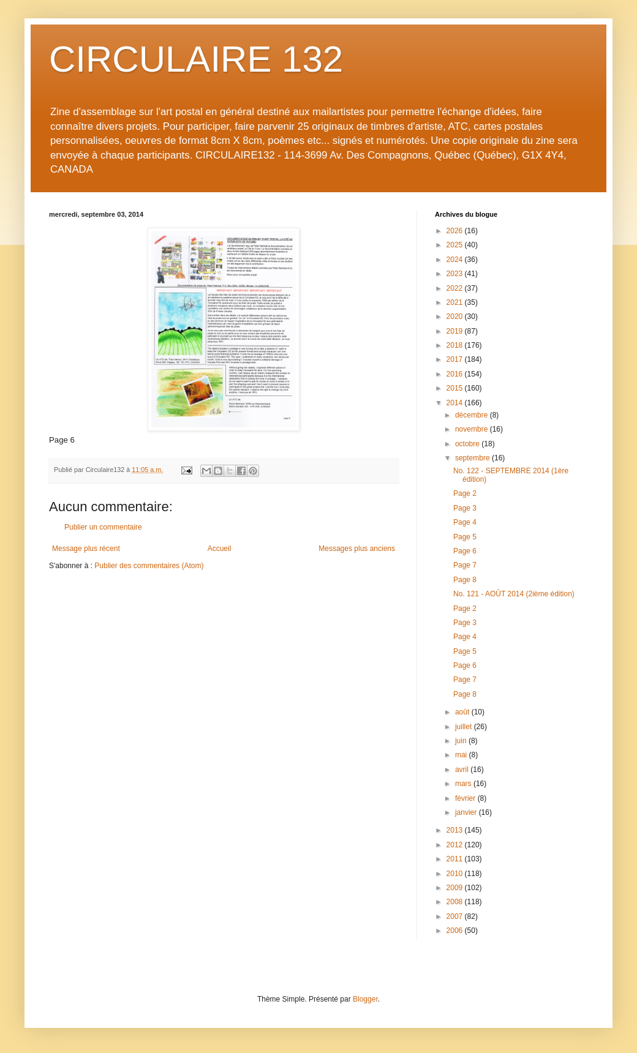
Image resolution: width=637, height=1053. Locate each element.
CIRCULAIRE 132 (196, 59)
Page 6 (465, 551)
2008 (456, 901)
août (463, 712)
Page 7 (465, 565)
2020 (456, 316)
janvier (467, 812)
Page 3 (465, 508)
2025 (456, 245)
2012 (456, 845)
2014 (456, 403)
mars (464, 783)
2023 (456, 273)
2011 (456, 859)
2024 (456, 259)
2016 (456, 374)
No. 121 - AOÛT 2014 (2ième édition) (514, 594)
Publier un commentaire (103, 527)
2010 (456, 873)
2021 (456, 302)
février (466, 798)
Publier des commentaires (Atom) (148, 565)
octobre (468, 444)
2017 (456, 359)
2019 (456, 331)
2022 (456, 288)
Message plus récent (86, 548)
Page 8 (465, 579)
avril (462, 769)
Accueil (220, 548)
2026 (456, 231)
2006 (456, 930)
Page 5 (465, 537)
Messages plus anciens (356, 548)
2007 (456, 916)
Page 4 (465, 522)
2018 (456, 345)
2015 (456, 388)
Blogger (365, 999)
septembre (473, 458)
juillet (464, 726)
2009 (456, 887)
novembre (472, 429)
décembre (472, 415)
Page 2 (465, 493)
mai (462, 755)
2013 (456, 830)
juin (462, 740)
